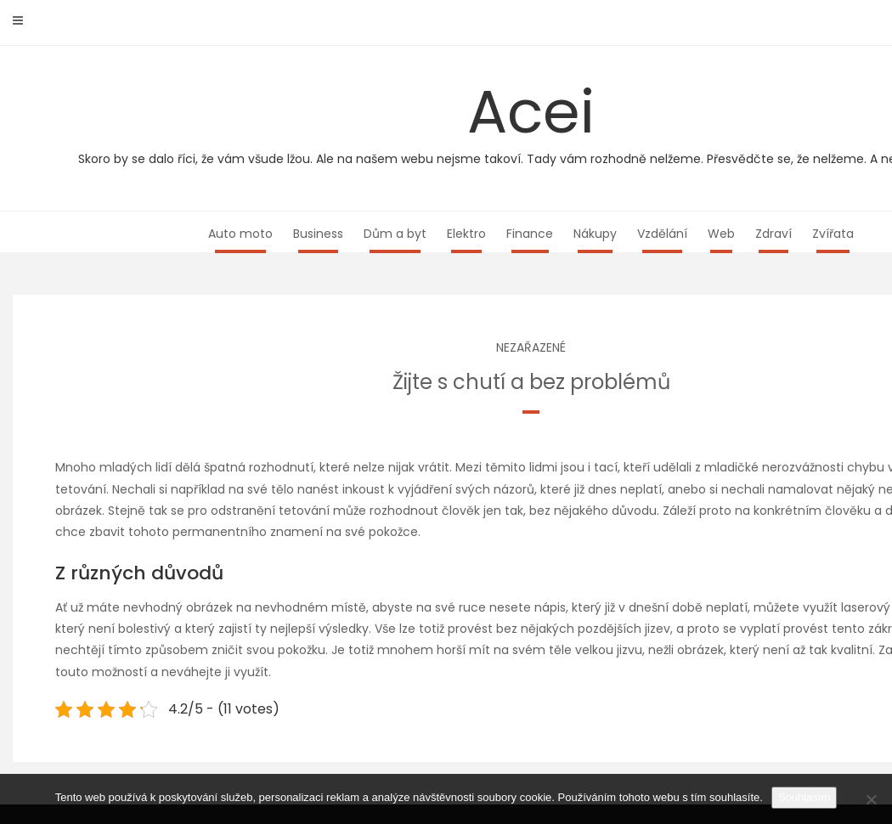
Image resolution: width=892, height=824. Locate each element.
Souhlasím (804, 797)
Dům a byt (395, 233)
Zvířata (833, 233)
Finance (529, 233)
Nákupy (595, 233)
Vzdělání (662, 233)
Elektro (466, 233)
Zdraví (773, 233)
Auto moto (240, 233)
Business (318, 233)
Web (721, 233)
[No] (870, 799)
